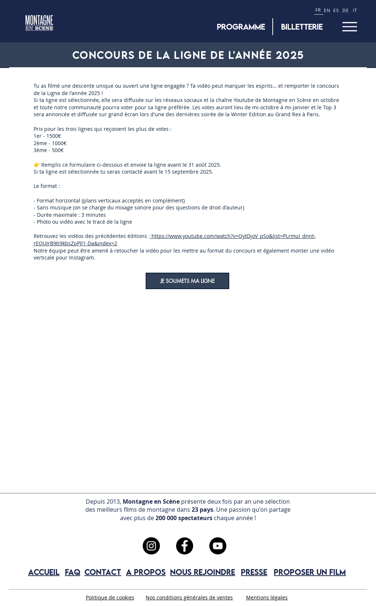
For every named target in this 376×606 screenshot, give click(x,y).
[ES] (337, 10)
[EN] (328, 10)
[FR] (318, 10)
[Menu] (349, 26)
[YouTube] (217, 545)
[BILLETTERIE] (302, 26)
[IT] (356, 10)
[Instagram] (151, 545)
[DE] (346, 10)
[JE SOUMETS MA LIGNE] (187, 281)
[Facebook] (184, 545)
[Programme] (241, 26)
